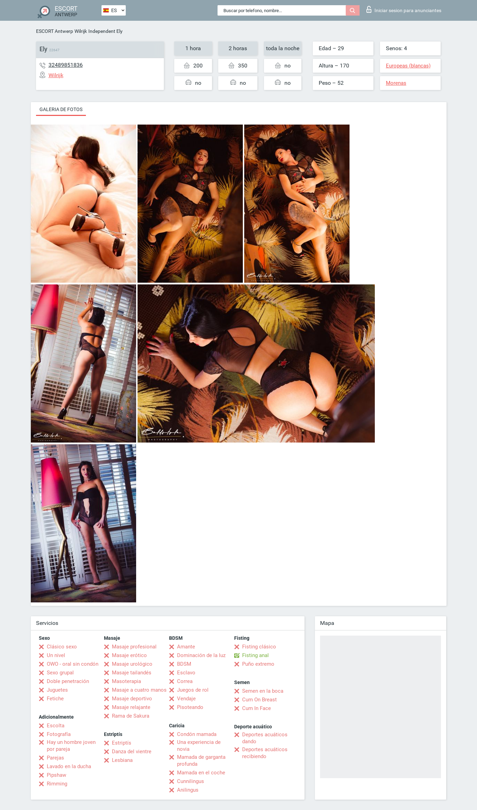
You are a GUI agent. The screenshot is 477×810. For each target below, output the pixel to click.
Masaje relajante (131, 707)
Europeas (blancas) (408, 66)
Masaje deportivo (132, 698)
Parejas (55, 758)
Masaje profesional (134, 647)
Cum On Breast (259, 700)
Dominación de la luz (201, 655)
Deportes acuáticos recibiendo (265, 752)
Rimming (57, 784)
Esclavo (186, 673)
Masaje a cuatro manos (139, 690)
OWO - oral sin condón (72, 664)
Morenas (396, 83)
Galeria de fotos (60, 109)
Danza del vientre (131, 751)
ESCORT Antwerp (54, 31)
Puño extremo (258, 664)
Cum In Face (256, 708)
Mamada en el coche (201, 773)
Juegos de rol (193, 690)
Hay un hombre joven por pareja (71, 745)
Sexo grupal (60, 673)
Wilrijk (80, 31)
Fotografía (59, 734)
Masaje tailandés (131, 673)
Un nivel (56, 655)
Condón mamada (197, 734)
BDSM (184, 664)
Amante (186, 647)
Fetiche (55, 698)
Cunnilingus (190, 781)
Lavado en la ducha (69, 766)
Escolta (55, 725)
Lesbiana (122, 760)
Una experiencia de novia (199, 745)
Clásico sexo (62, 647)
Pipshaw (56, 775)
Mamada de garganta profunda (201, 760)
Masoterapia (126, 681)
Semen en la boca (262, 691)
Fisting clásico (259, 647)
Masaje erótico (129, 655)
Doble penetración (68, 681)
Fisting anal (255, 655)
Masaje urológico (132, 664)
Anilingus (187, 790)
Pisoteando (190, 707)
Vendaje (186, 698)
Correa (185, 681)
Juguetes (57, 690)
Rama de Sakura (130, 716)
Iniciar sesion (403, 9)
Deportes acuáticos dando (265, 738)
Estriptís (121, 743)
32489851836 (65, 65)
